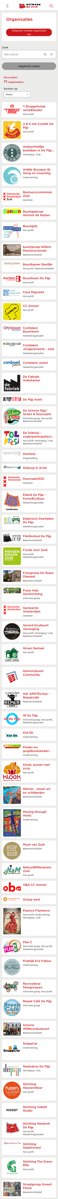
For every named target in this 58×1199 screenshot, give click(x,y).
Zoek (5, 47)
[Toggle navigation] (7, 6)
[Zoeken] (51, 6)
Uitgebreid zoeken (29, 66)
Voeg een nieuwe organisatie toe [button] (29, 32)
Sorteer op (10, 89)
